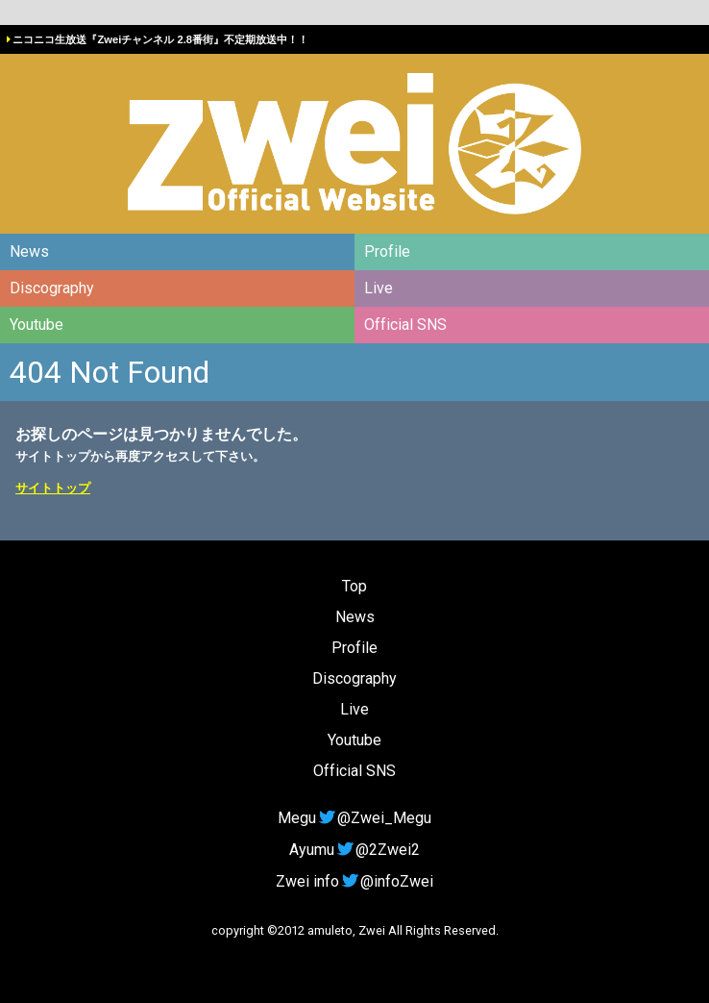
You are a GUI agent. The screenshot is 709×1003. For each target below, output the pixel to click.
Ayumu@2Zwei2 (354, 849)
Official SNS (405, 324)
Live (378, 288)
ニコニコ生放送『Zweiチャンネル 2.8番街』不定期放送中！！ (160, 39)
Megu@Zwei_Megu (354, 818)
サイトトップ (52, 488)
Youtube (36, 324)
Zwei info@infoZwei (354, 881)
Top (354, 586)
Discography (52, 288)
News (29, 251)
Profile (387, 251)
